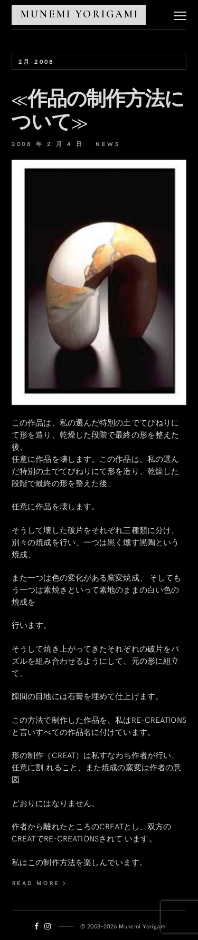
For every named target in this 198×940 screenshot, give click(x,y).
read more (40, 883)
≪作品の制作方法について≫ (97, 110)
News (108, 144)
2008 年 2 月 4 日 (47, 144)
